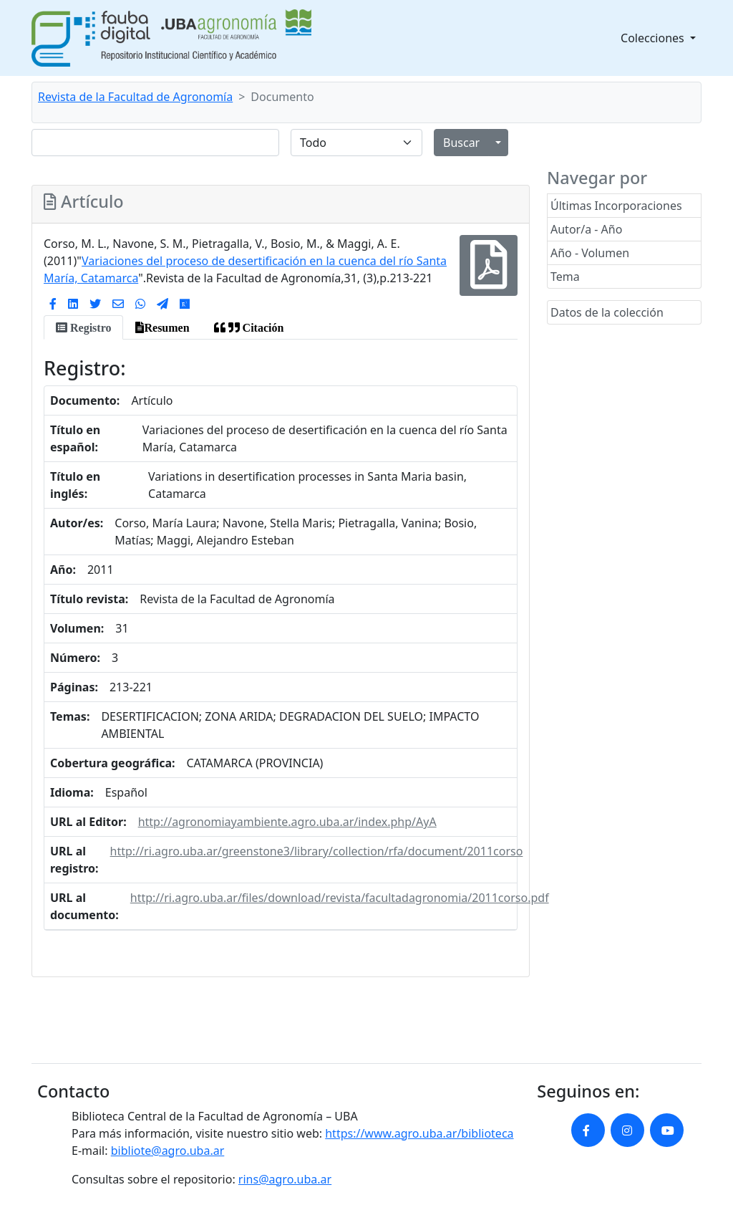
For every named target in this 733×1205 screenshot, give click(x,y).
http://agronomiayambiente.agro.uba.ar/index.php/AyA (287, 822)
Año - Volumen (589, 253)
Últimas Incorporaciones (616, 205)
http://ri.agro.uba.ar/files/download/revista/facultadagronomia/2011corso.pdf (339, 898)
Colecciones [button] (654, 38)
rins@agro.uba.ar (284, 1179)
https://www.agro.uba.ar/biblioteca (419, 1133)
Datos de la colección (607, 312)
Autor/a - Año (586, 229)
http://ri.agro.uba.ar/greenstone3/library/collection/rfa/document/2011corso (316, 851)
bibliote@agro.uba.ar (168, 1150)
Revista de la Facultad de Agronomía (135, 97)
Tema (565, 276)
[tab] (83, 327)
